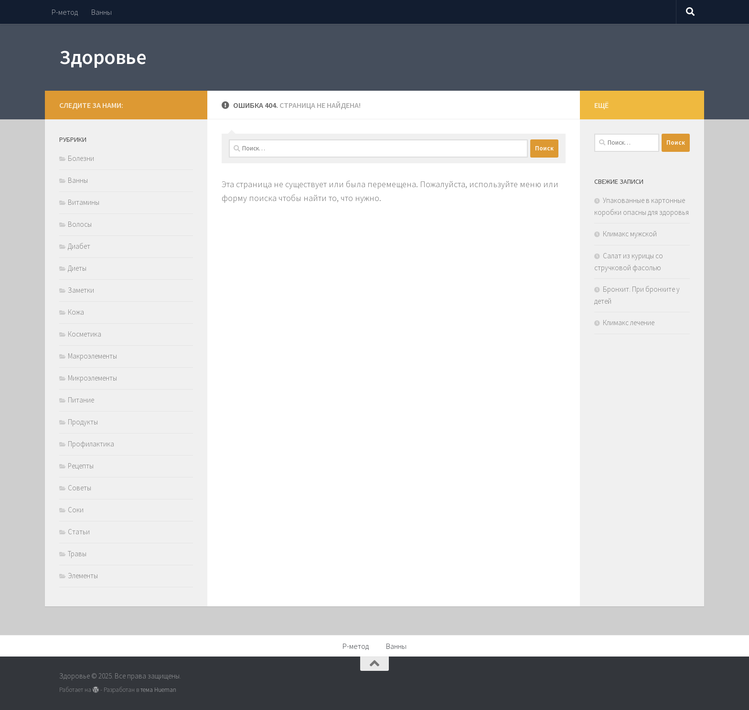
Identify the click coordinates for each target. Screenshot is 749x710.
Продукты (83, 421)
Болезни (81, 158)
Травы (77, 553)
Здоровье (102, 56)
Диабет (79, 246)
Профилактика (91, 443)
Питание (81, 399)
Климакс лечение (628, 322)
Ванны (101, 12)
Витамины (83, 202)
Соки (76, 509)
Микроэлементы (92, 377)
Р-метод (65, 12)
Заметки (81, 290)
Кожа (76, 312)
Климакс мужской (630, 233)
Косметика (84, 334)
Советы (79, 487)
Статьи (79, 531)
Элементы (83, 575)
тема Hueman (158, 690)
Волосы (80, 224)
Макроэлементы (92, 355)
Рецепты (81, 465)
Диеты (77, 268)
